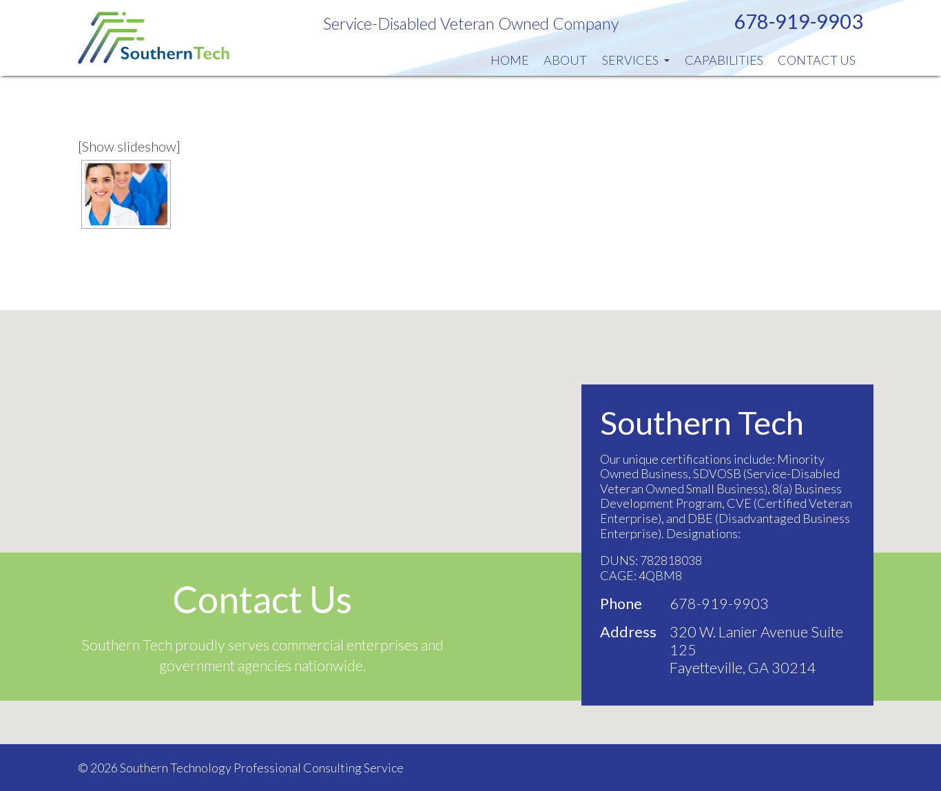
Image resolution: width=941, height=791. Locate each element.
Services (636, 60)
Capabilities (724, 60)
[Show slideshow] (129, 146)
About (565, 60)
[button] (470, 514)
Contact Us (817, 60)
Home (509, 60)
